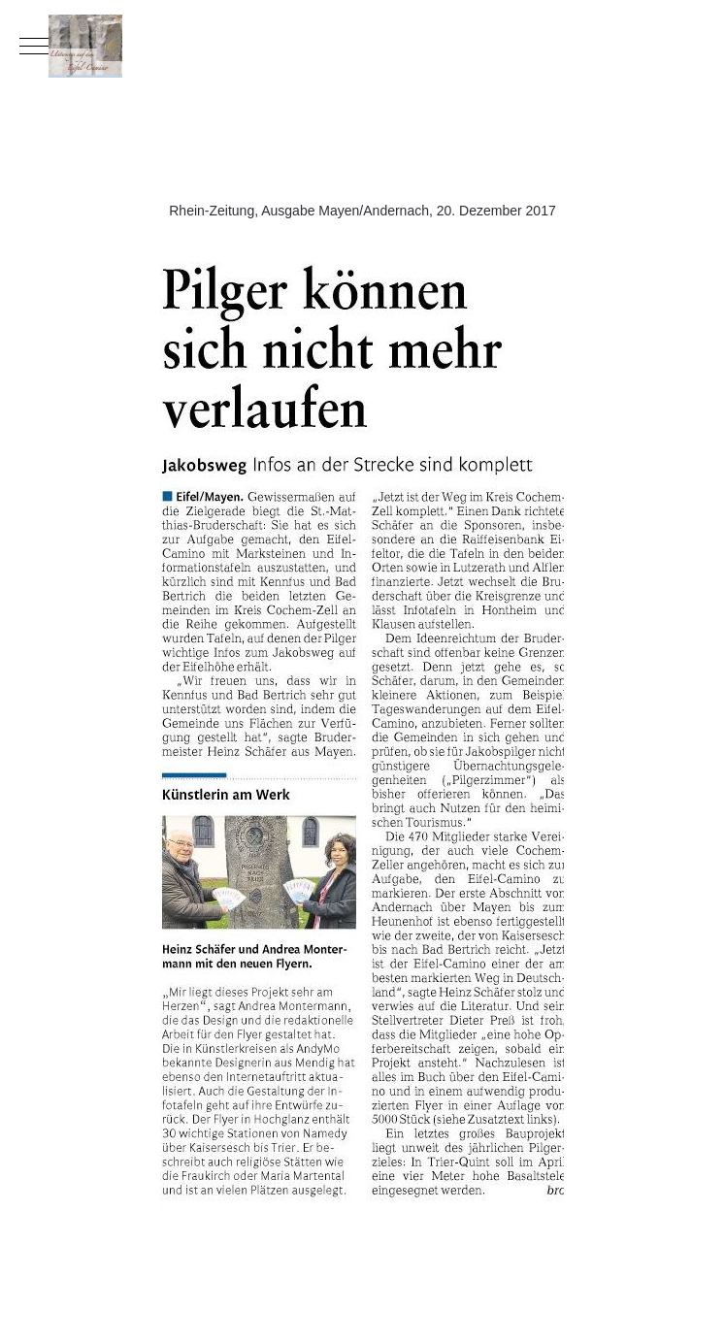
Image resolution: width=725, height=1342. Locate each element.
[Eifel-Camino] (362, 46)
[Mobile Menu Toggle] (34, 45)
